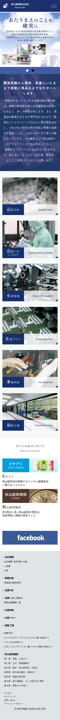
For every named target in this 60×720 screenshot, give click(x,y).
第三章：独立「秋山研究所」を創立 (21, 667)
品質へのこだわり (14, 598)
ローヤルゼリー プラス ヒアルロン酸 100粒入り (26, 637)
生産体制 (9, 610)
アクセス (8, 693)
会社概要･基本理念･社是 (15, 561)
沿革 (6, 570)
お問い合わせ (10, 700)
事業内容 (9, 578)
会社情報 (9, 557)
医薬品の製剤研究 (12, 582)
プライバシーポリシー (13, 704)
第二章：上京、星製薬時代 (16, 663)
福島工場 (9, 625)
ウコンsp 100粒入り (13, 642)
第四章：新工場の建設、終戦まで (20, 672)
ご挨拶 (7, 566)
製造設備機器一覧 (12, 602)
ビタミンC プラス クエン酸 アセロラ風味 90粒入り (28, 646)
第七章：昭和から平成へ (15, 685)
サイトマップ (10, 697)
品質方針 (9, 590)
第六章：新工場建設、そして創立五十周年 (24, 681)
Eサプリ (9, 633)
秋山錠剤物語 (11, 654)
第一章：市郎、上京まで (15, 659)
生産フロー (10, 617)
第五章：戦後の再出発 (14, 676)
